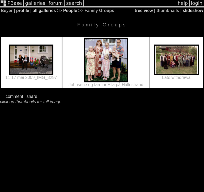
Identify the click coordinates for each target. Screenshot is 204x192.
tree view (144, 10)
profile (22, 10)
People (70, 10)
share (32, 96)
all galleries (44, 10)
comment (14, 96)
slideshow (193, 10)
